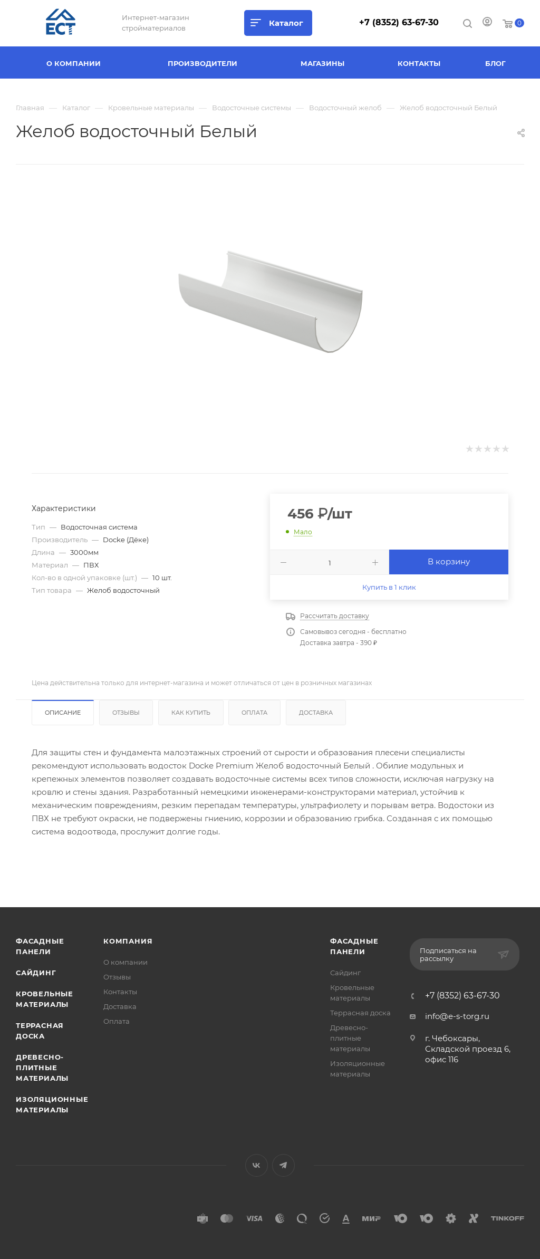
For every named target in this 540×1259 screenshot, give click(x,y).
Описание (63, 712)
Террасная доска (360, 1012)
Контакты (120, 991)
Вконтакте (256, 1165)
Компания (127, 941)
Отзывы (126, 712)
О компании (125, 962)
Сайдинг (36, 972)
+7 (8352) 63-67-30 (399, 22)
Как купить (190, 712)
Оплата (254, 712)
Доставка (316, 712)
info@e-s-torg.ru (457, 1016)
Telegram (283, 1165)
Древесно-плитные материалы (42, 1067)
